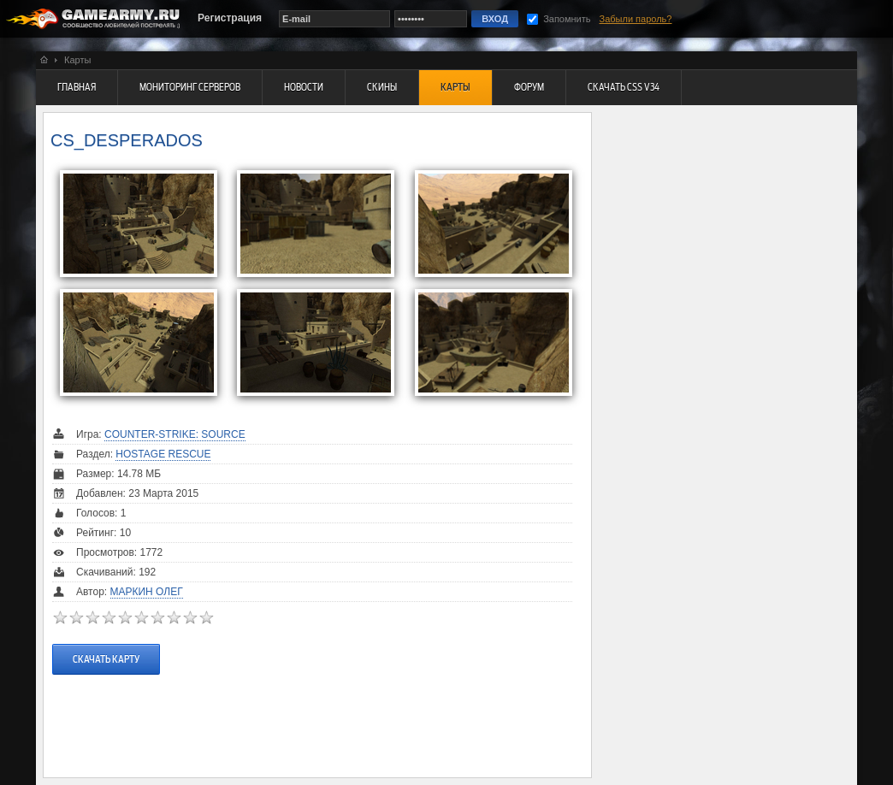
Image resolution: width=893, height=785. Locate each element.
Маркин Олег (146, 592)
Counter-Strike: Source (174, 434)
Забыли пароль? (636, 19)
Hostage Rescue (162, 454)
